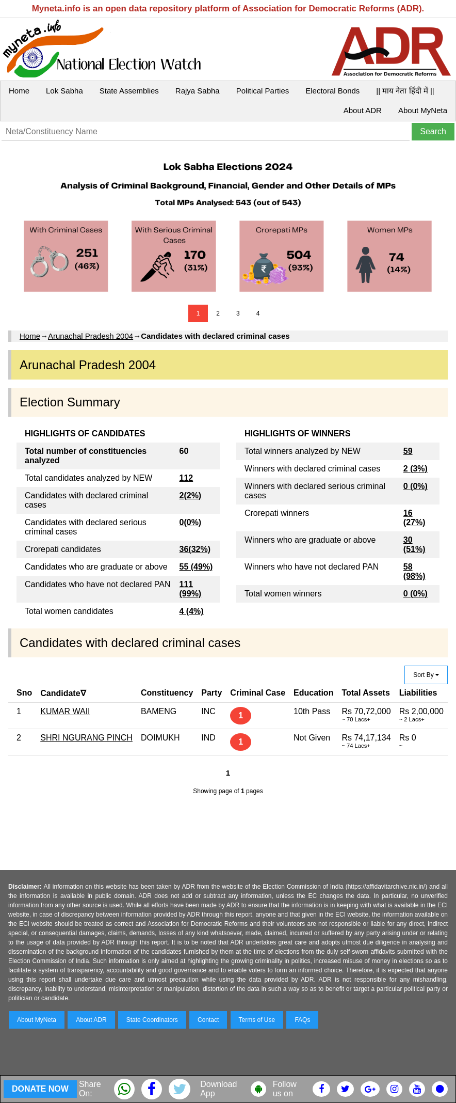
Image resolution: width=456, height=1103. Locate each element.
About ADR (363, 110)
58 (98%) (414, 571)
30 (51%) (414, 544)
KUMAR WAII (65, 711)
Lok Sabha (64, 90)
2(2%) (191, 495)
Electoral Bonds (332, 90)
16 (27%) (414, 518)
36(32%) (195, 549)
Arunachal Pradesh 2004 (90, 336)
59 (408, 451)
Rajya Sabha (197, 90)
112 (186, 478)
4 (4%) (192, 611)
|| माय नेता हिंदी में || (405, 90)
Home (19, 90)
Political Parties (262, 90)
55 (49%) (196, 566)
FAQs (302, 1019)
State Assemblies (129, 90)
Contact (208, 1019)
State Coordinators (152, 1019)
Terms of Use (257, 1019)
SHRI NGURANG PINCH (86, 737)
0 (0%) (415, 486)
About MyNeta (422, 110)
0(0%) (191, 522)
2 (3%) (415, 468)
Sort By (426, 675)
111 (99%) (191, 589)
